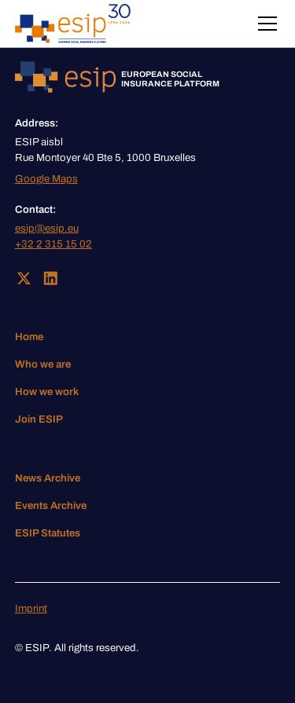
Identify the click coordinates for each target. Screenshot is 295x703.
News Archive (47, 478)
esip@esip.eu (47, 228)
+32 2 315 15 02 (53, 244)
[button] (264, 23)
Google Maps (46, 179)
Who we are (43, 364)
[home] (73, 23)
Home (29, 336)
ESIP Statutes (47, 533)
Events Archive (51, 505)
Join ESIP (39, 419)
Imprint (31, 608)
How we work (47, 391)
